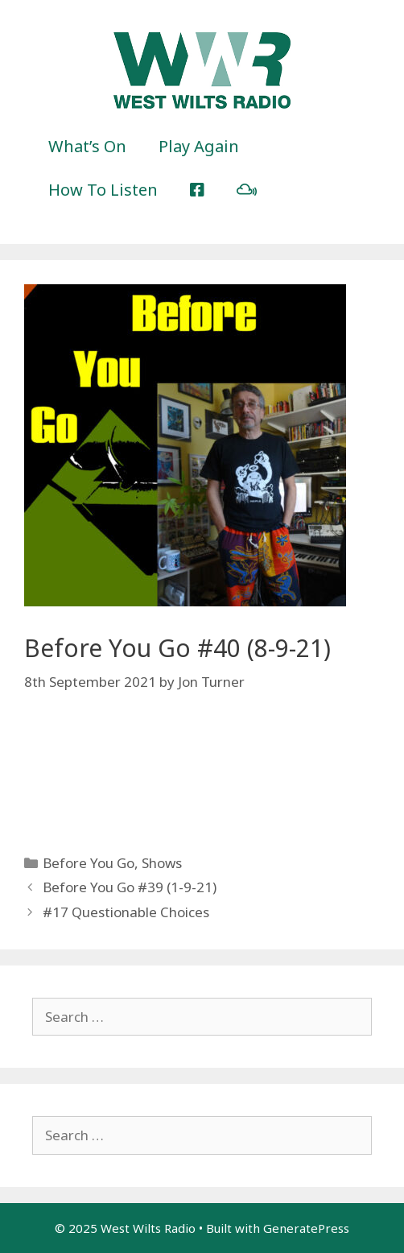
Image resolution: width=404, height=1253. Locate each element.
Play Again (199, 146)
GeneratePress (306, 1228)
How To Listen (103, 190)
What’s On (87, 146)
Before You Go (88, 863)
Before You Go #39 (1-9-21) (129, 887)
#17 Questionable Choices (126, 912)
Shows (162, 863)
